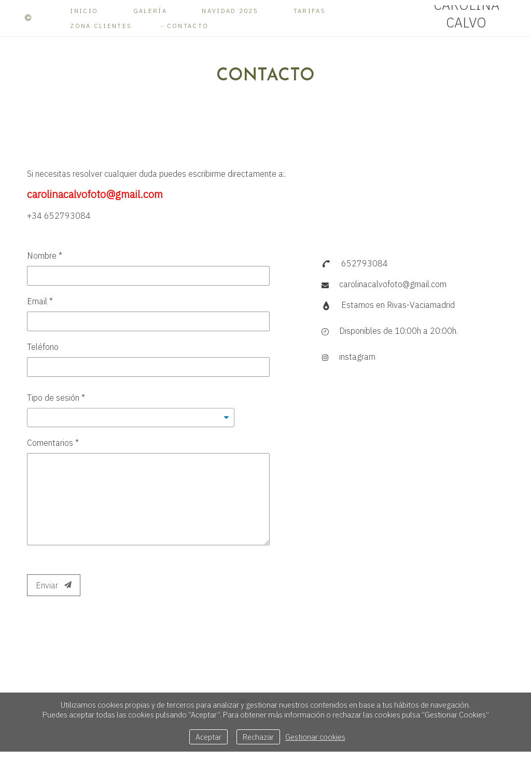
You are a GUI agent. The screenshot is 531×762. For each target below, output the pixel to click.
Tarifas (310, 11)
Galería (150, 11)
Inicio (84, 11)
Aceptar (208, 737)
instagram (357, 356)
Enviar (54, 585)
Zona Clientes (101, 26)
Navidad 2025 (230, 11)
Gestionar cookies (315, 737)
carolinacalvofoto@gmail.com (392, 284)
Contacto (187, 26)
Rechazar (258, 737)
